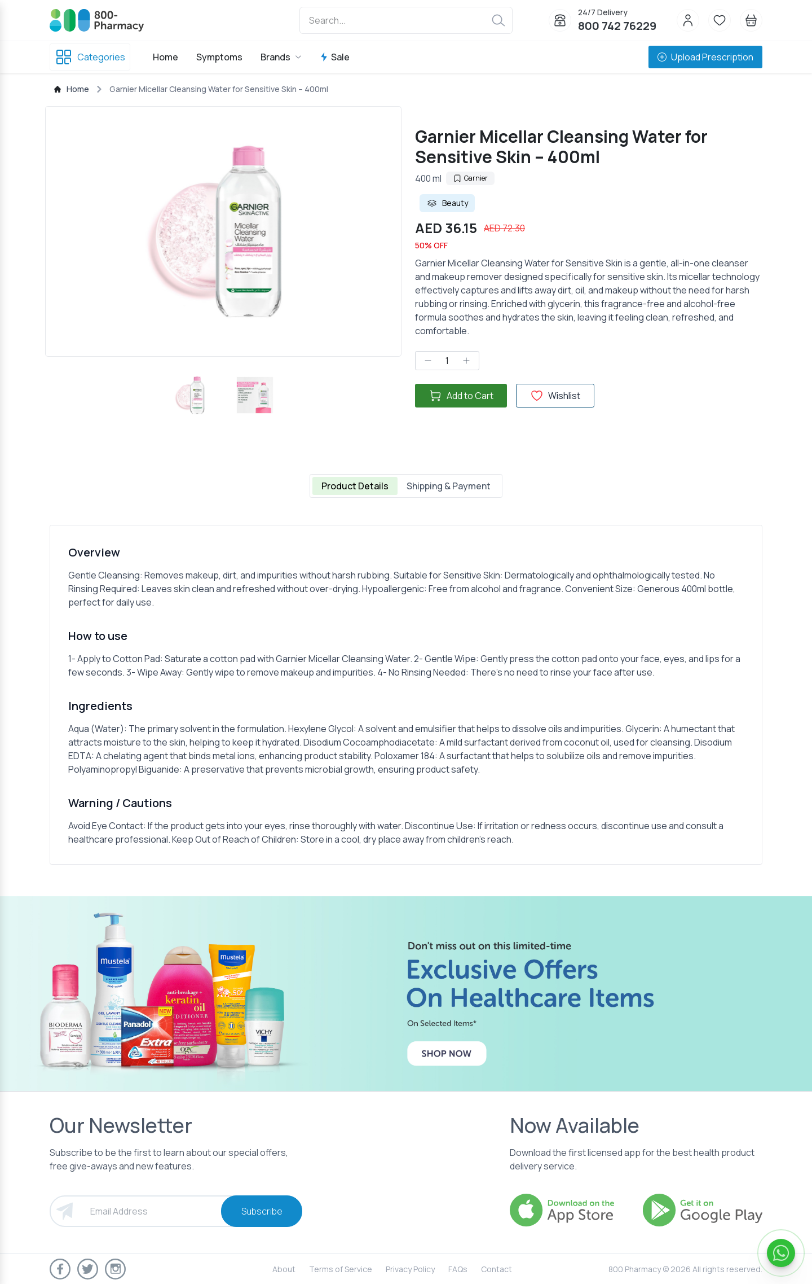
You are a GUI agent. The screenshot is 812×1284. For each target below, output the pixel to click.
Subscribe (262, 1211)
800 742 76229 (617, 25)
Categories (90, 57)
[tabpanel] (406, 695)
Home (165, 57)
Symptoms (219, 57)
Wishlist (555, 395)
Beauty (447, 203)
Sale (335, 57)
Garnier (470, 178)
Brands (281, 57)
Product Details (355, 486)
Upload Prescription (705, 57)
